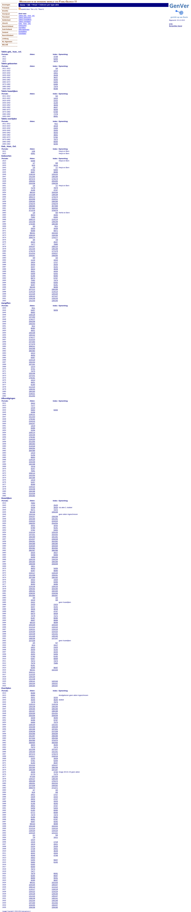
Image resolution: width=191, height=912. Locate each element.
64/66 (56, 582)
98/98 (56, 287)
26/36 (33, 772)
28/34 (33, 745)
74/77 (33, 244)
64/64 (56, 410)
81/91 (33, 665)
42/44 (56, 652)
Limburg (5, 39)
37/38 (56, 57)
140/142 (32, 335)
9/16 (33, 792)
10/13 (33, 353)
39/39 (56, 507)
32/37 (33, 267)
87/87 (56, 819)
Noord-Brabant (7, 35)
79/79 (56, 188)
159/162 (32, 589)
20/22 (33, 580)
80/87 (33, 172)
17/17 (56, 262)
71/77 (33, 405)
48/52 (56, 135)
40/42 (33, 853)
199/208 (32, 564)
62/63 (56, 59)
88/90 (56, 571)
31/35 (56, 103)
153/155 (32, 905)
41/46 (33, 190)
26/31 (33, 697)
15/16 (33, 842)
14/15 (56, 98)
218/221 (32, 394)
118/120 (55, 573)
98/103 (32, 192)
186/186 (55, 224)
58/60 (33, 862)
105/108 (32, 333)
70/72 (56, 139)
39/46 (33, 609)
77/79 (56, 114)
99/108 (32, 512)
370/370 (55, 740)
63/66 (56, 84)
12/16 (33, 408)
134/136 (55, 235)
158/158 (55, 517)
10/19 (33, 600)
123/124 (55, 891)
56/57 (56, 860)
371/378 (32, 210)
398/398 (55, 550)
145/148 (55, 249)
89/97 (33, 620)
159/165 (32, 709)
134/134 (55, 559)
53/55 (56, 82)
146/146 (55, 177)
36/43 (33, 215)
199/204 (32, 181)
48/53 (33, 568)
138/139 (32, 898)
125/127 (55, 765)
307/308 (55, 206)
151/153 (32, 417)
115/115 (55, 629)
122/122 (55, 632)
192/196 (32, 729)
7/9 (56, 240)
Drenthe (5, 11)
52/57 (33, 482)
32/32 (56, 526)
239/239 (55, 183)
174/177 (32, 319)
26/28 (56, 75)
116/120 (32, 831)
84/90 (33, 283)
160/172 (32, 197)
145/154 (32, 683)
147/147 (55, 638)
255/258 (32, 716)
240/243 (32, 324)
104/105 (32, 885)
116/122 (32, 487)
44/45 (56, 80)
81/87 (33, 618)
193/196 (32, 770)
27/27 (56, 799)
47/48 (56, 855)
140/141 (55, 898)
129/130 (55, 894)
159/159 (55, 727)
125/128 (32, 894)
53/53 (56, 170)
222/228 (32, 493)
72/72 (56, 510)
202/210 (55, 783)
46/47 (56, 107)
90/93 (33, 584)
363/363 (55, 548)
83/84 (33, 695)
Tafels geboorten (25, 18)
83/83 (56, 217)
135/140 (32, 752)
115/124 (32, 532)
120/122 (32, 891)
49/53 (33, 858)
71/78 (33, 188)
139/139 (55, 195)
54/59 (33, 808)
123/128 (32, 586)
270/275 (32, 204)
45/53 (33, 654)
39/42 (33, 403)
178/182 (32, 419)
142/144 (55, 681)
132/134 (32, 514)
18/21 (33, 794)
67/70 (33, 774)
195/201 (32, 783)
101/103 (55, 776)
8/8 (56, 163)
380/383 (32, 351)
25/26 (56, 846)
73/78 (33, 702)
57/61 (33, 761)
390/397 (32, 550)
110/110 (55, 627)
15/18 (33, 466)
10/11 (56, 837)
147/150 (32, 317)
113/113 (55, 292)
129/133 (55, 586)
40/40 (56, 718)
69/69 (56, 555)
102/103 (55, 670)
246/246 (55, 201)
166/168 (55, 767)
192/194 (55, 591)
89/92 (33, 312)
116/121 (32, 629)
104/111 (32, 672)
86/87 (56, 876)
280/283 (32, 444)
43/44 (56, 853)
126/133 (32, 559)
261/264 (32, 595)
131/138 (32, 679)
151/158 (32, 575)
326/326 (55, 546)
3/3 (56, 258)
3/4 (56, 68)
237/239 (32, 785)
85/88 (56, 89)
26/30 (33, 265)
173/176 (32, 251)
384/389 (32, 451)
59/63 (33, 410)
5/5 (56, 96)
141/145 (32, 177)
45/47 (56, 242)
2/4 (34, 835)
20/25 (33, 553)
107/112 (32, 289)
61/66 (33, 276)
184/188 (32, 491)
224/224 (55, 521)
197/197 (55, 770)
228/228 (55, 539)
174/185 (32, 224)
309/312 (32, 346)
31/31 (56, 267)
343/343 (55, 208)
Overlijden (22, 34)
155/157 (55, 683)
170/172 (55, 781)
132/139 (32, 634)
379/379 (55, 210)
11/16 (33, 260)
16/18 (56, 126)
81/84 (33, 385)
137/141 (32, 376)
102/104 (55, 233)
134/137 (32, 779)
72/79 (33, 616)
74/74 (56, 280)
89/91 (56, 116)
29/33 (33, 228)
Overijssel (6, 14)
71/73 (56, 774)
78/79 (33, 873)
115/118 (32, 360)
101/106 (32, 749)
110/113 (32, 704)
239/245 (32, 201)
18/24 (33, 262)
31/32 (56, 650)
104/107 (32, 246)
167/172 (32, 179)
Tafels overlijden (25, 22)
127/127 (55, 296)
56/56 (56, 110)
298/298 (55, 736)
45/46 (33, 855)
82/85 (33, 876)
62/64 (56, 761)
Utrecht (5, 23)
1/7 (34, 163)
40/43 (56, 133)
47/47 (56, 190)
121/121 (55, 833)
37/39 (56, 772)
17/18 (56, 842)
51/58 (33, 455)
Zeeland (5, 32)
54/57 (33, 310)
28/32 (33, 799)
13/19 (33, 426)
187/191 (32, 364)
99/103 (32, 623)
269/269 (55, 734)
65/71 (33, 510)
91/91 (56, 285)
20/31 (33, 526)
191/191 (55, 519)
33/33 (56, 801)
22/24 (33, 846)
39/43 (33, 269)
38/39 (56, 105)
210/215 (32, 421)
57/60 (33, 656)
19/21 (56, 73)
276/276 (55, 204)
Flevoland (6, 17)
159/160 (55, 907)
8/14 (33, 645)
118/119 (55, 889)
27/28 (33, 849)
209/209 (55, 564)
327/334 (32, 738)
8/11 (33, 308)
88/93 (33, 457)
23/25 (56, 128)
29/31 (56, 849)
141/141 (55, 752)
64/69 (33, 722)
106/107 (55, 885)
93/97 (33, 822)
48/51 (33, 330)
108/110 (55, 246)
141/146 (32, 636)
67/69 (56, 112)
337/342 (32, 208)
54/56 (56, 568)
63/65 (33, 864)
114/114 (55, 219)
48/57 (33, 611)
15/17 (56, 645)
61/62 (56, 656)
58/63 (33, 582)
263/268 (32, 734)
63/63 (56, 530)
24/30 (33, 604)
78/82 (33, 503)
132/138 (32, 195)
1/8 (34, 213)
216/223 (32, 521)
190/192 (55, 577)
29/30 (56, 130)
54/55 (33, 860)
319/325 (32, 546)
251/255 (32, 442)
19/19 (33, 844)
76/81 (33, 471)
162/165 (32, 767)
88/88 (56, 172)
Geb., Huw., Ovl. (25, 24)
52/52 (56, 274)
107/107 (55, 749)
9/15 (33, 165)
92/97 (33, 285)
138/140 (55, 779)
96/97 (56, 668)
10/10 (56, 260)
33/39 (33, 718)
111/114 (32, 627)
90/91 (56, 878)
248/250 (55, 255)
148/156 (32, 638)
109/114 (32, 433)
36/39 (56, 851)
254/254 (55, 523)
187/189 (32, 577)
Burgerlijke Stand (175, 26)
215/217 (55, 253)
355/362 (32, 548)
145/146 (55, 901)
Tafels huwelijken (25, 20)
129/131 (32, 414)
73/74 (56, 661)
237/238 (55, 731)
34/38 (33, 507)
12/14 (33, 367)
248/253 (32, 523)
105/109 (32, 625)
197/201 (55, 729)
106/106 (55, 289)
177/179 (55, 251)
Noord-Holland (7, 26)
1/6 (34, 168)
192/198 (32, 464)
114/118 (55, 704)
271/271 (55, 788)
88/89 (33, 878)
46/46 (56, 700)
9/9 (56, 213)
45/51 (33, 271)
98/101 (32, 233)
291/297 (32, 736)
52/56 (33, 430)
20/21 (56, 844)
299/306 (32, 206)
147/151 (32, 535)
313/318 (32, 446)
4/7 (34, 790)
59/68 (33, 555)
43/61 (33, 153)
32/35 (33, 851)
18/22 (33, 647)
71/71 (56, 616)
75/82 (33, 217)
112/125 (32, 674)
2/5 (34, 643)
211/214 (32, 253)
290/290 (55, 544)
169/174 (32, 237)
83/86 (33, 428)
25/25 (56, 265)
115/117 (32, 573)
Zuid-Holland (7, 29)
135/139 (32, 707)
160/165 (32, 562)
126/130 (32, 677)
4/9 (34, 258)
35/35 (56, 745)
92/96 (33, 720)
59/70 (33, 614)
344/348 (32, 349)
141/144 (32, 249)
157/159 (32, 641)
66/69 (33, 867)
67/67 (56, 278)
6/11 (56, 124)
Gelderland (6, 20)
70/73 (33, 747)
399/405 (32, 743)
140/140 (55, 301)
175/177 (55, 237)
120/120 (55, 294)
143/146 (32, 435)
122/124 (32, 833)
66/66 (56, 813)
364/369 (32, 740)
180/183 (32, 391)
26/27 (56, 553)
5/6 (56, 835)
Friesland (5, 8)
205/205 (55, 181)
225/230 (32, 713)
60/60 (56, 276)
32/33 (56, 697)
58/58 (56, 310)
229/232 (32, 593)
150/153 (32, 362)
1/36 (33, 151)
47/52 (33, 170)
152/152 (55, 535)
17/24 (33, 505)
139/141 (32, 681)
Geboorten (23, 26)
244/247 (32, 423)
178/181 (32, 378)
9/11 (56, 226)
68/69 (56, 659)
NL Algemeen (7, 42)
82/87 (33, 571)
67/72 (33, 813)
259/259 (55, 716)
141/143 (32, 301)
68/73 (33, 278)
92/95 (33, 668)
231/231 (55, 713)
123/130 (32, 632)
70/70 (56, 722)
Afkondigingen (24, 30)
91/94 (33, 763)
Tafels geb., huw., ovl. (27, 16)
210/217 (32, 756)
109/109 (55, 512)
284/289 (32, 544)
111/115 (32, 387)
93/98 (33, 412)
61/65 (33, 810)
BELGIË (5, 45)
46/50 (33, 355)
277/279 (32, 344)
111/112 (55, 887)
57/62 (56, 137)
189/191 (32, 591)
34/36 (56, 228)
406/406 (55, 743)
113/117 (32, 889)
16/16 (56, 165)
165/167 (55, 686)
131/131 (55, 634)
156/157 (55, 905)
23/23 (56, 604)
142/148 (32, 222)
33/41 (33, 652)
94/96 (56, 584)
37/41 (33, 369)
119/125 (32, 460)
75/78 (33, 663)
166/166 (55, 562)
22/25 (33, 758)
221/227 (32, 539)
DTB (171, 24)
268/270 (32, 788)
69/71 (56, 231)
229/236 (32, 731)
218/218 (55, 756)
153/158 (32, 489)
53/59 (33, 274)
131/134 (32, 896)
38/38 (56, 269)
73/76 (56, 86)
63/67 (33, 659)
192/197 (32, 711)
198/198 (55, 711)
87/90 (33, 528)
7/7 (56, 168)
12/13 (56, 71)
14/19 (33, 453)
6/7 (56, 643)
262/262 (55, 541)
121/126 (32, 294)
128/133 (32, 235)
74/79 (33, 815)
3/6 (34, 240)
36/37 (56, 77)
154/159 (32, 462)
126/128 (32, 315)
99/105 (32, 287)
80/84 (56, 142)
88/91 (33, 819)
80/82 (33, 328)
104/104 (55, 192)
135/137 (55, 896)
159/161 (55, 575)
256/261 (32, 541)
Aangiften (22, 28)
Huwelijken (23, 32)
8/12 (33, 326)
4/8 (34, 598)
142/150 (32, 475)
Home (22, 5)
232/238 (32, 183)
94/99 (33, 557)
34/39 (33, 801)
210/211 (55, 199)
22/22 (56, 101)
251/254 (32, 396)
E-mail (4, 911)
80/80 (56, 618)
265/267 (55, 595)
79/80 (56, 663)
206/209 (32, 321)
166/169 (32, 781)
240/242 (55, 785)
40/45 (33, 700)
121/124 (32, 765)
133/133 (55, 298)
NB (28, 5)
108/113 (32, 219)
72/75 (33, 371)
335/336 (55, 738)
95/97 (56, 763)
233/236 (55, 593)
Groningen (6, 5)
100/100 (55, 557)
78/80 (56, 244)
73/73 (56, 815)
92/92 (56, 822)
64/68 (33, 161)
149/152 (32, 389)
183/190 (32, 519)
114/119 (32, 292)
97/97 (56, 720)
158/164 (32, 686)
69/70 (56, 61)
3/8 (34, 226)
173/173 (55, 179)
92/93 (56, 144)
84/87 (33, 358)
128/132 (32, 296)
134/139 (32, 298)
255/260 (32, 496)
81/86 (33, 817)
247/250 (32, 342)
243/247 (32, 255)
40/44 (33, 242)
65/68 (33, 231)
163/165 (55, 589)
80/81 (56, 873)
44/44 (56, 271)
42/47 (33, 469)
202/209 (32, 199)
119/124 (32, 174)
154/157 (32, 517)
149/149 (55, 222)
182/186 (32, 478)
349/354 (32, 448)
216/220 (32, 439)
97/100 (32, 776)
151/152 (55, 903)
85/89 (33, 484)
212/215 (32, 339)
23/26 (33, 797)
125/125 (55, 174)
